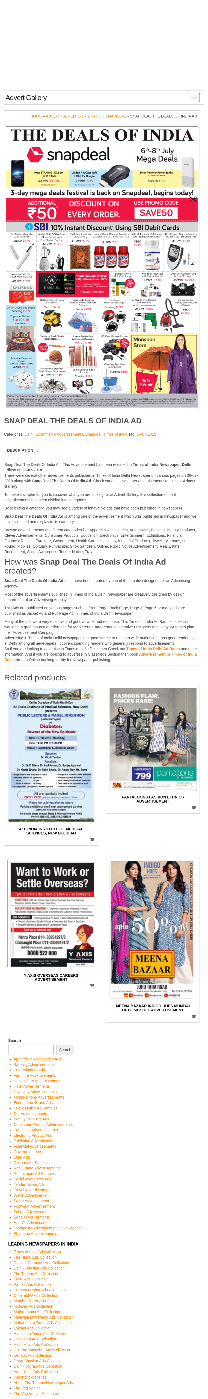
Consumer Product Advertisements (43, 1124)
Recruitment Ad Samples (35, 1173)
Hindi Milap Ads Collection (36, 1344)
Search (14, 1040)
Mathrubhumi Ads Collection (37, 1312)
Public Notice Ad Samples (35, 1108)
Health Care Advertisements (37, 1081)
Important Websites (30, 1377)
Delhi (29, 434)
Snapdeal (116, 116)
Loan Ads (21, 1157)
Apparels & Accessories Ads (37, 1059)
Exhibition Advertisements (35, 1141)
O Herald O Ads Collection (36, 1295)
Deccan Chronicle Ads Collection (41, 1263)
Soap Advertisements (32, 1217)
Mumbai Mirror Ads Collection (39, 1301)
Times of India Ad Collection (37, 1252)
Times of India (115, 434)
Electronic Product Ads (33, 1135)
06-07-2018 (146, 434)
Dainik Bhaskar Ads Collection (39, 1268)
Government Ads (28, 1152)
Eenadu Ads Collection (33, 1355)
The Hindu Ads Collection (35, 1257)
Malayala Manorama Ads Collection (43, 1317)
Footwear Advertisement (34, 1206)
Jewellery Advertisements (35, 1092)
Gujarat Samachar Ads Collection (42, 1350)
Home (36, 116)
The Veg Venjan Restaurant (37, 1393)
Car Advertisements (30, 1113)
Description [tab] (20, 450)
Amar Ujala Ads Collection (36, 1372)
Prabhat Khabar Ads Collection (40, 1290)
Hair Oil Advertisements (34, 1222)
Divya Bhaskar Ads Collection (39, 1361)
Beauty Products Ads (31, 1119)
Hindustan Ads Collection (35, 1339)
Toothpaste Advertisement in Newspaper (48, 1228)
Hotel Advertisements (32, 1086)
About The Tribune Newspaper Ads (43, 1382)
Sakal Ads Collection (31, 1279)
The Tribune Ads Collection (36, 1273)
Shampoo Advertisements (35, 1233)
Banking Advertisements (34, 1064)
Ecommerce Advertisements (59, 434)
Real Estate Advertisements (37, 1168)
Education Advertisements (36, 1130)
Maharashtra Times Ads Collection (43, 1322)
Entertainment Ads (29, 1070)
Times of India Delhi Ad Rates (153, 649)
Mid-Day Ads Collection (33, 1306)
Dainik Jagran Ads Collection (38, 1366)
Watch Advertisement (32, 1195)
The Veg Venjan (27, 1388)
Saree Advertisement (31, 1201)
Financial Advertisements (35, 1146)
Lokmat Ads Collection (33, 1328)
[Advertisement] (104, 49)
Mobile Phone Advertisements (39, 1097)
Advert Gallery (26, 98)
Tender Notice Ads (29, 1184)
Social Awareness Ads (32, 1179)
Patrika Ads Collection (32, 1284)
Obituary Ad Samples (32, 1162)
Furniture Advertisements (35, 1075)
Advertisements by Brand (73, 116)
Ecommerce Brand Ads (33, 1102)
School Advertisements (33, 1212)
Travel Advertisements (32, 1190)
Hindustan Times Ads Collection (40, 1333)
